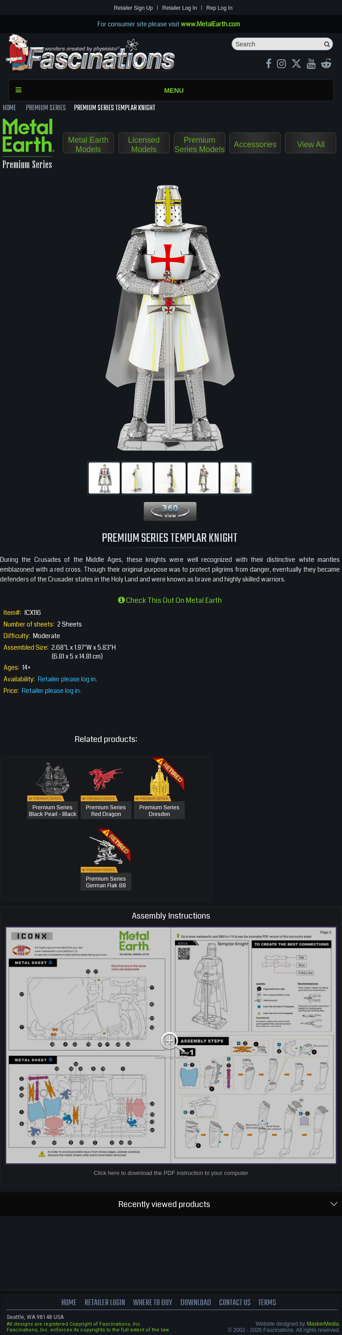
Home (67, 1303)
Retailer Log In (179, 8)
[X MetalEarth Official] (296, 65)
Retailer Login (103, 1303)
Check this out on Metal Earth (170, 600)
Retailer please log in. (67, 679)
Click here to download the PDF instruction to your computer (171, 1173)
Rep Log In (219, 8)
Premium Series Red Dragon (106, 811)
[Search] (282, 43)
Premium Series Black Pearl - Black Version (53, 814)
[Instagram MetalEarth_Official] (281, 65)
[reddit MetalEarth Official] (326, 65)
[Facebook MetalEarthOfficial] (269, 65)
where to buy (152, 1303)
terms (269, 1303)
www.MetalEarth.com (210, 24)
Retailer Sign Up (133, 8)
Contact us (236, 1303)
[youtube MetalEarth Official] (311, 65)
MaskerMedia (323, 1324)
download (196, 1303)
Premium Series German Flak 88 (106, 883)
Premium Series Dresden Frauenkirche (159, 814)
